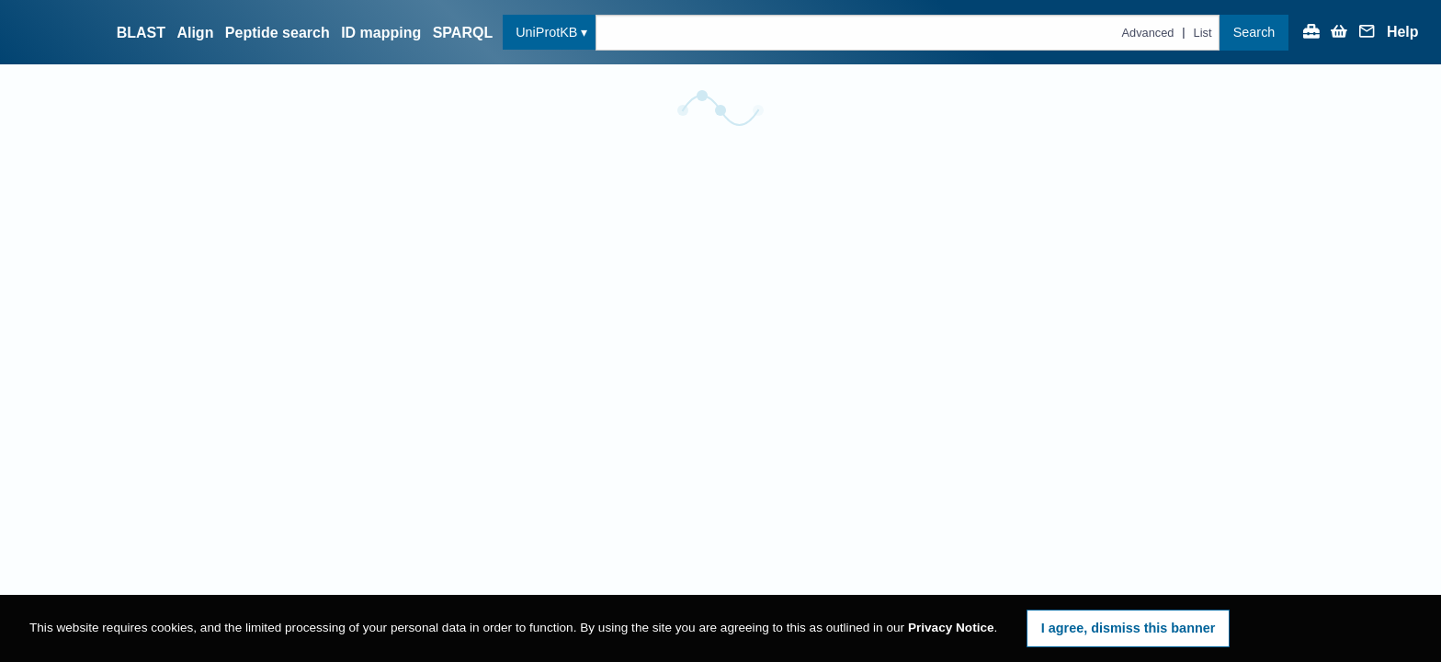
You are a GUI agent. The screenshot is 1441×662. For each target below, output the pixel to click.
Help (1403, 32)
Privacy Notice (951, 627)
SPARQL (463, 32)
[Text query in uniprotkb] (908, 33)
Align (194, 32)
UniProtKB (546, 32)
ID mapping (381, 32)
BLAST (141, 32)
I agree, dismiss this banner (1128, 628)
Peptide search (277, 32)
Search (1254, 32)
